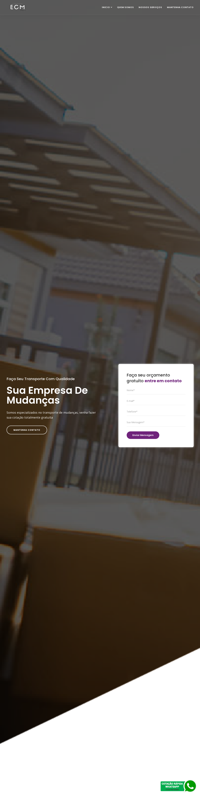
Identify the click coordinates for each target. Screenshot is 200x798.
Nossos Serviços (150, 7)
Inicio (106, 7)
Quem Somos (125, 7)
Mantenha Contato (180, 7)
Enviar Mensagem (143, 435)
